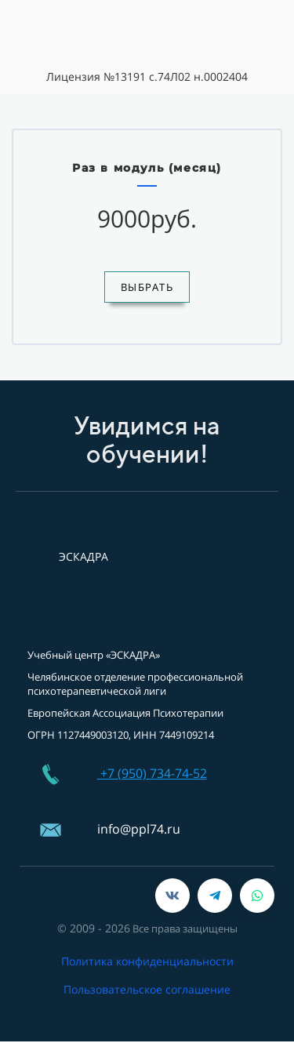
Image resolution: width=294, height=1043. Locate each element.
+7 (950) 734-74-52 (153, 773)
